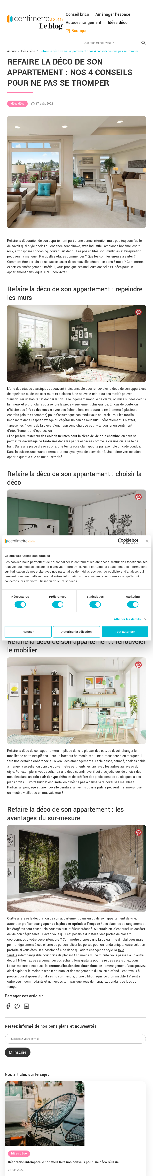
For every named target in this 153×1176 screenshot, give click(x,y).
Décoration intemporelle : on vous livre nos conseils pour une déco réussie (63, 1162)
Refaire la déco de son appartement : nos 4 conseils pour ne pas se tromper (88, 51)
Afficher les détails (127, 619)
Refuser (28, 631)
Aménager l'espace (112, 14)
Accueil (12, 51)
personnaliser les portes (74, 944)
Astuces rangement (83, 22)
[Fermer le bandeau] (147, 541)
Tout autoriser (125, 631)
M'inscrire (17, 1052)
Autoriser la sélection (76, 631)
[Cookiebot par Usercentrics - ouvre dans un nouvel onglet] (120, 541)
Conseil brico (77, 14)
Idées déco (118, 22)
